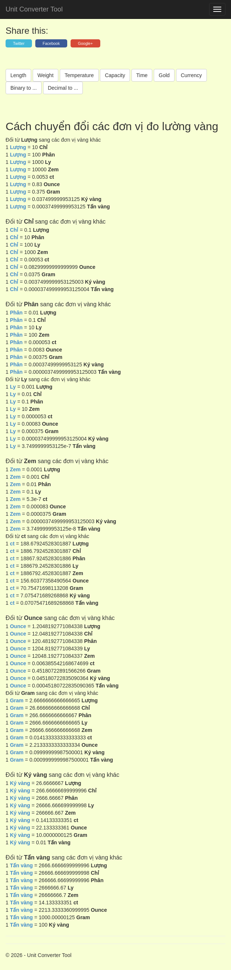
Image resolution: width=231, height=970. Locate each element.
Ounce (18, 626)
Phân (16, 313)
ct (12, 544)
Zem (15, 469)
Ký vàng (20, 783)
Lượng (18, 147)
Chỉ (14, 230)
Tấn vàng (21, 865)
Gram (17, 700)
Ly (13, 387)
